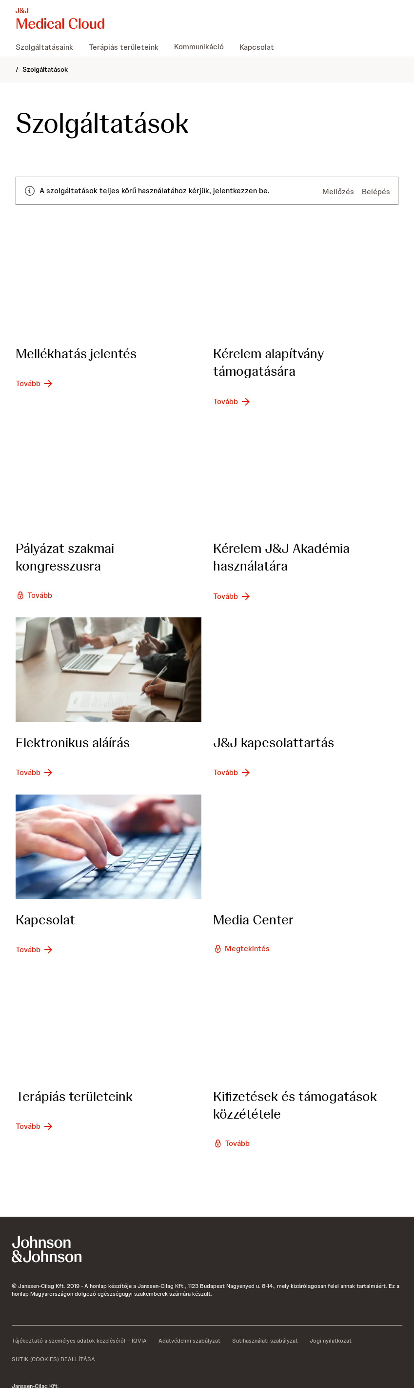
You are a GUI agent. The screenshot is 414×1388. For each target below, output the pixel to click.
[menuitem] (48, 47)
